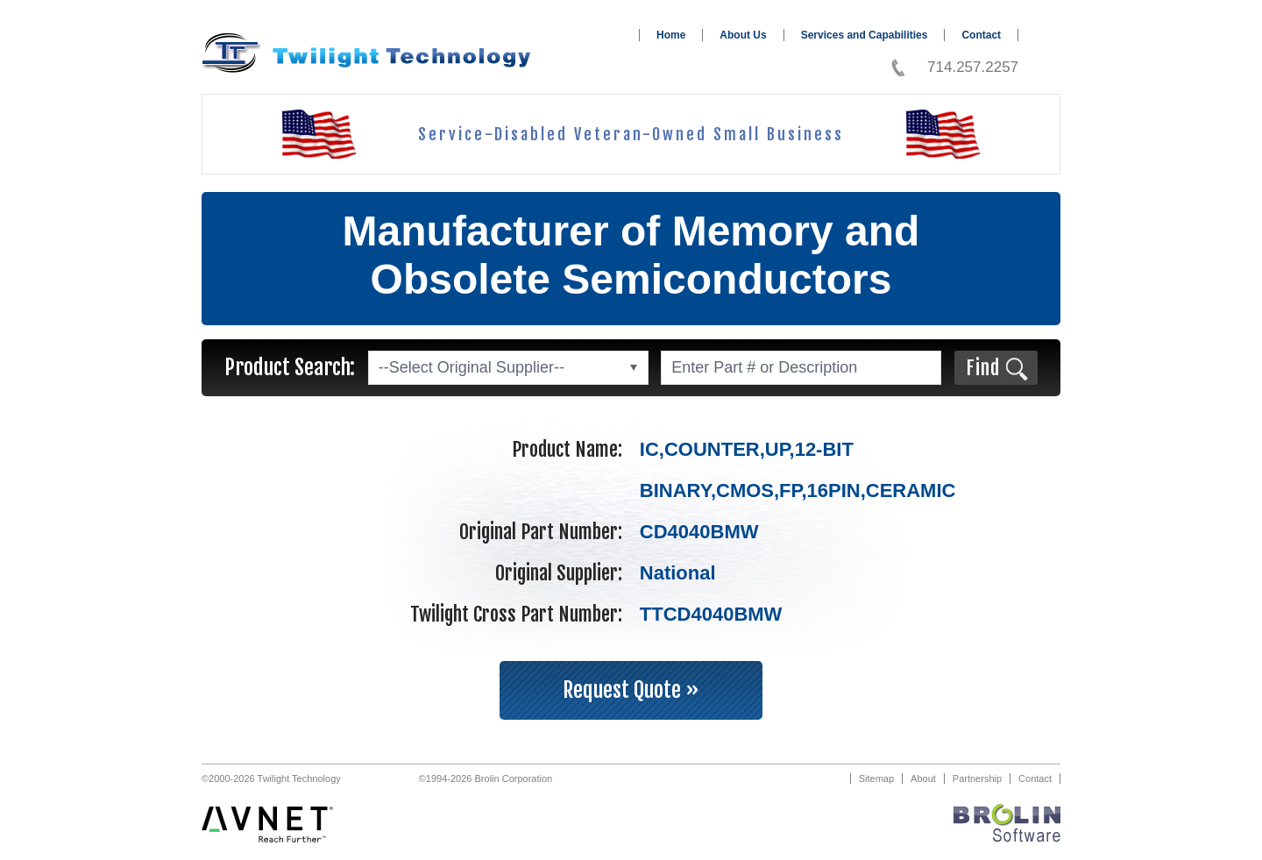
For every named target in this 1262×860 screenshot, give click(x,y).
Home (670, 35)
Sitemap (876, 778)
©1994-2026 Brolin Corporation (485, 778)
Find (983, 368)
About (923, 778)
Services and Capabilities (864, 35)
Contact (981, 35)
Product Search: (289, 367)
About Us (743, 35)
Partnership (977, 778)
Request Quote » (631, 690)
